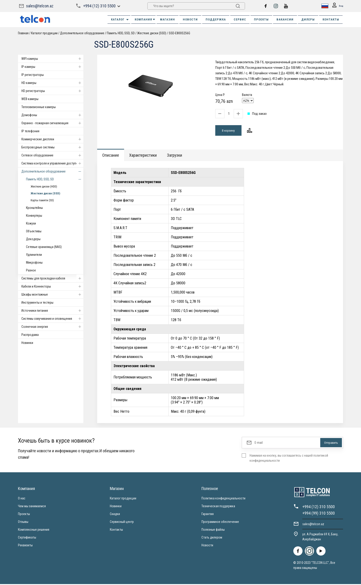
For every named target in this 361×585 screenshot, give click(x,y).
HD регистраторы (52, 91)
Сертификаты (27, 538)
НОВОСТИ (190, 19)
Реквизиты (25, 546)
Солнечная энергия (52, 327)
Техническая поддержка (218, 507)
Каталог (120, 19)
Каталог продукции (44, 33)
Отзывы (23, 522)
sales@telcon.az (39, 5)
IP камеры (52, 67)
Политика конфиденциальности (223, 499)
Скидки (115, 515)
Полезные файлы (213, 530)
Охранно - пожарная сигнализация (52, 123)
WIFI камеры (52, 59)
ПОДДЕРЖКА (216, 19)
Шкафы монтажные (52, 294)
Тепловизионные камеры (38, 107)
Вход (336, 6)
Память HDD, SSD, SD (121, 33)
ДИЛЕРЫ (308, 19)
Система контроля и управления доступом (52, 163)
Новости (207, 546)
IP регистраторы (32, 75)
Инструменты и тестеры (37, 302)
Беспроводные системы (52, 147)
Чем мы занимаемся (32, 507)
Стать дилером (211, 538)
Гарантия (207, 515)
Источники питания (52, 310)
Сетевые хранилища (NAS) (44, 247)
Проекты (24, 515)
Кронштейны (34, 208)
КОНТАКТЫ (331, 19)
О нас (21, 499)
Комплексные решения (33, 530)
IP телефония (30, 131)
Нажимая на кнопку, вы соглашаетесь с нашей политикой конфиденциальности (289, 459)
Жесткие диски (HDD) (44, 186)
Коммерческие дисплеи (52, 139)
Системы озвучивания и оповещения (52, 319)
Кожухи (31, 223)
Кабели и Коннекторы (52, 286)
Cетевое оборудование (52, 155)
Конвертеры (34, 215)
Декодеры (33, 239)
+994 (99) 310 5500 (318, 514)
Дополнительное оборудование (82, 33)
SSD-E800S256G (179, 33)
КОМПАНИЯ (145, 19)
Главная (23, 33)
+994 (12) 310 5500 (99, 5)
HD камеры (52, 83)
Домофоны (52, 115)
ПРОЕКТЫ (261, 19)
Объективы (33, 231)
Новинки (27, 343)
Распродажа (30, 335)
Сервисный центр (122, 522)
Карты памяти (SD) (42, 200)
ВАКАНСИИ (285, 19)
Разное (31, 270)
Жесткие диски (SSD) (151, 33)
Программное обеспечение (220, 522)
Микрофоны (34, 262)
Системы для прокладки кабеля (52, 278)
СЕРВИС (240, 19)
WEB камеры (29, 99)
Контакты (116, 530)
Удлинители (34, 254)
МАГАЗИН (167, 19)
